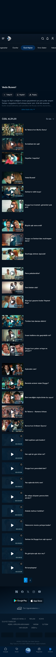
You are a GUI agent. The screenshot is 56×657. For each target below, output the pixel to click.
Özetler (15, 48)
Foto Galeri (42, 48)
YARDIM (35, 624)
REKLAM (32, 619)
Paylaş (33, 95)
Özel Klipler (28, 48)
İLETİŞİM (45, 624)
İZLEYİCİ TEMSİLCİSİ (9, 621)
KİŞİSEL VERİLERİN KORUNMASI (18, 624)
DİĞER (33, 628)
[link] (9, 38)
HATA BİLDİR (23, 628)
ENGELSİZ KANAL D (19, 619)
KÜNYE (41, 619)
